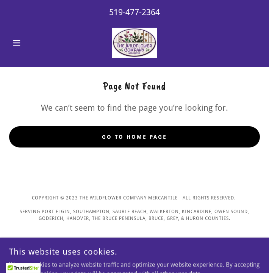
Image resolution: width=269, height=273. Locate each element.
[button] (28, 42)
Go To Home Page (134, 137)
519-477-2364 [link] (134, 12)
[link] (134, 43)
